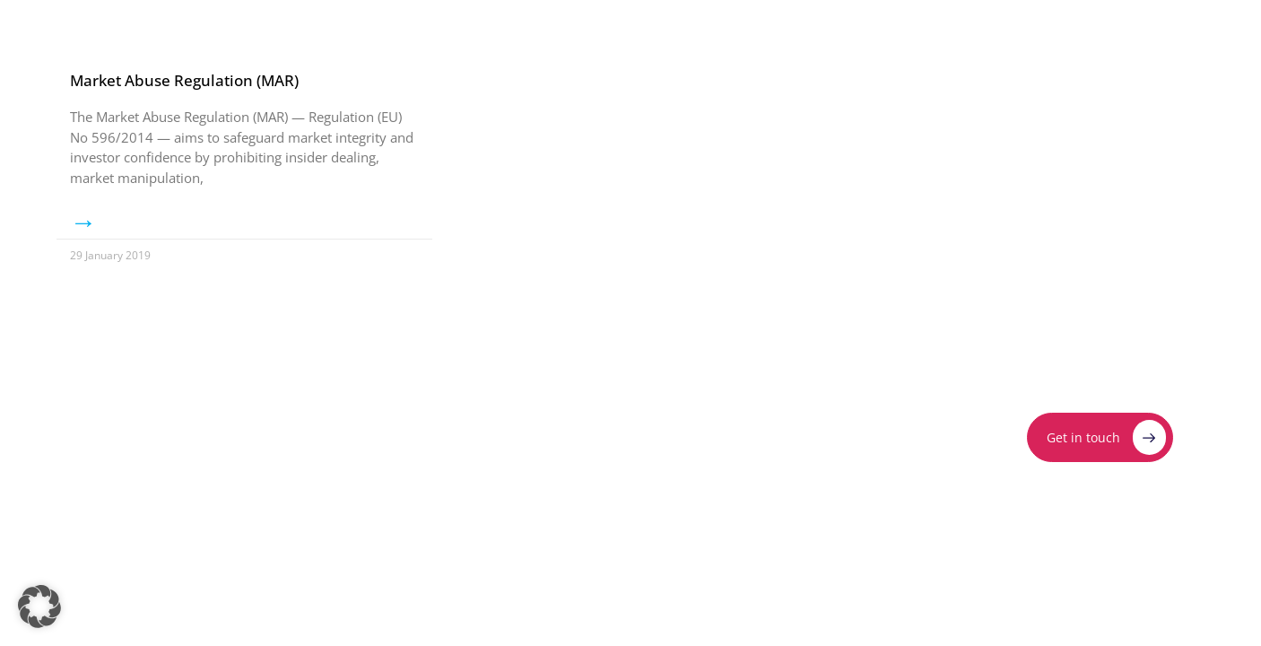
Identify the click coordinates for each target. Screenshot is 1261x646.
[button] (39, 606)
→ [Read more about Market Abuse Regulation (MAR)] (83, 221)
